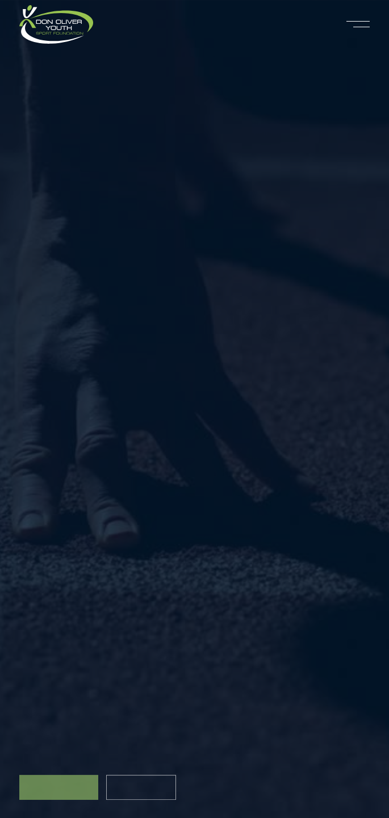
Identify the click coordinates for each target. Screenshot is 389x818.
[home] (56, 24)
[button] (357, 24)
